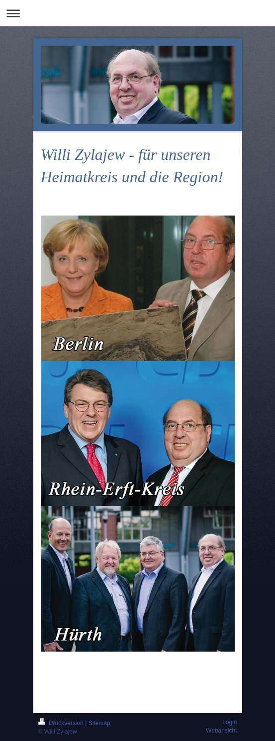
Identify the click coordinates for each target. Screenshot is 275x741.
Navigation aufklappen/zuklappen (137, 13)
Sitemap (99, 723)
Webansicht (221, 730)
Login (229, 722)
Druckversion (62, 723)
